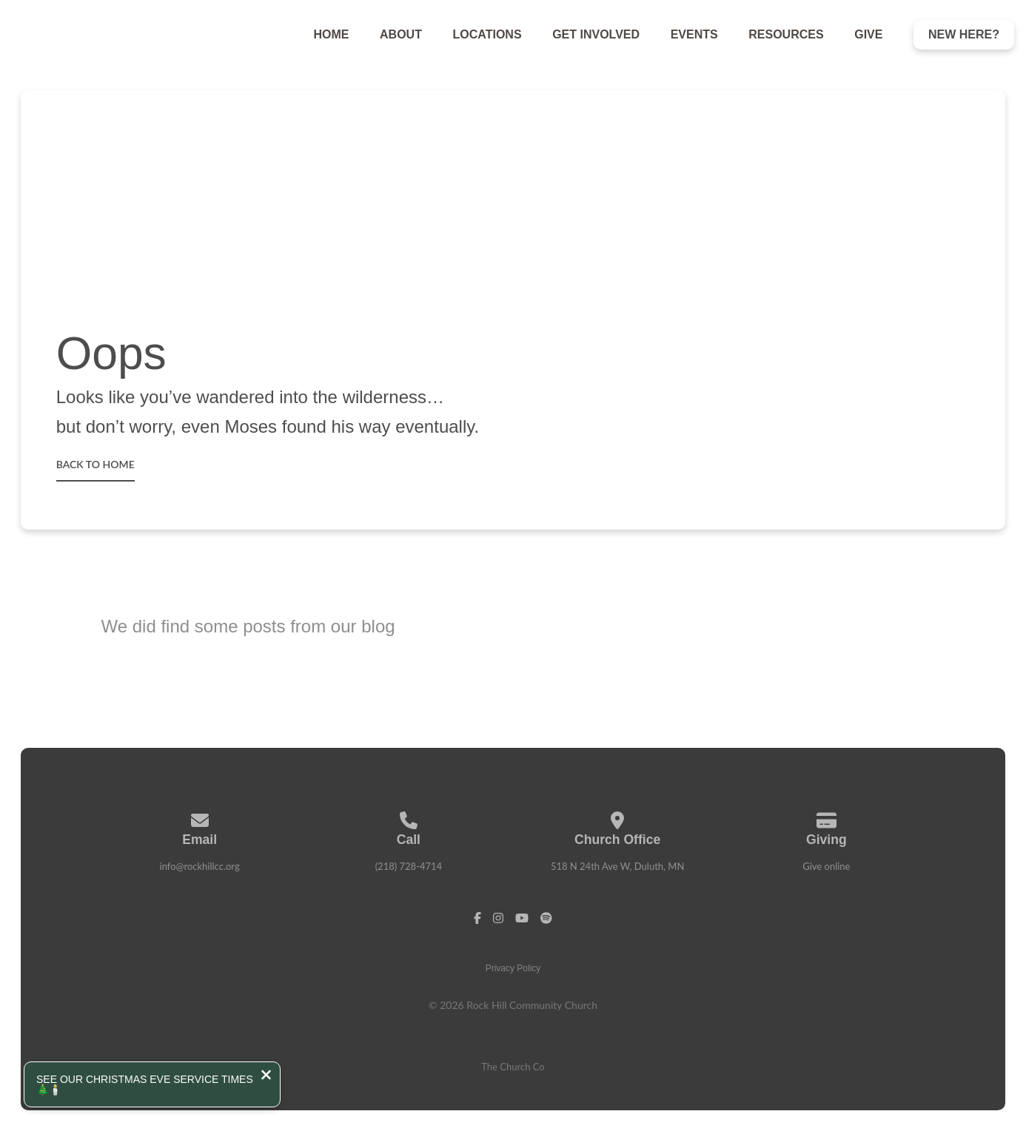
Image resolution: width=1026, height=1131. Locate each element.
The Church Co (512, 1067)
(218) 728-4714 (409, 866)
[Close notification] (266, 1076)
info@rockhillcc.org (200, 866)
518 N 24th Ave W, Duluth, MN (617, 866)
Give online (826, 866)
